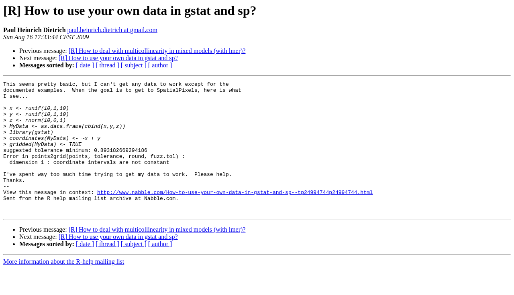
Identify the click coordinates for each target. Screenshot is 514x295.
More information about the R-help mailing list (63, 288)
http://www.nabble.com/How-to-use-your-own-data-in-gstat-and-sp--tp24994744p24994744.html (235, 214)
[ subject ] (134, 65)
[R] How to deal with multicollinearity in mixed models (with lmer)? (157, 50)
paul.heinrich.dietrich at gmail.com (112, 29)
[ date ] (85, 65)
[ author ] (160, 65)
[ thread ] (107, 65)
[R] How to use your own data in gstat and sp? (118, 58)
